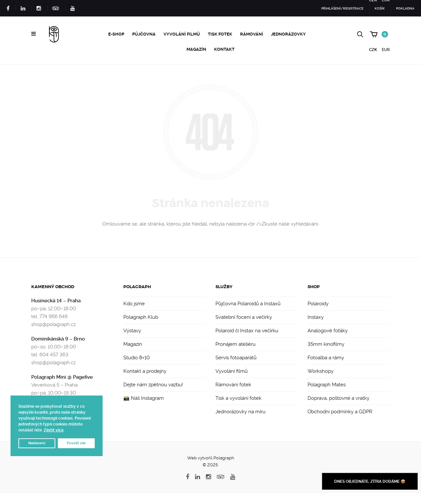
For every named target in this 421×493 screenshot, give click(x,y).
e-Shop (116, 34)
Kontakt (224, 49)
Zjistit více (53, 430)
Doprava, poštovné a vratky (338, 398)
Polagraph (137, 286)
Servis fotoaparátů (236, 358)
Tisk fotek (220, 34)
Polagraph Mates (327, 385)
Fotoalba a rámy (326, 358)
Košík (380, 8)
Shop (314, 286)
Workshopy (321, 371)
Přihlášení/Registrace (342, 8)
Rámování (251, 34)
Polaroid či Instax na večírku (246, 331)
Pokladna (405, 8)
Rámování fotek (233, 385)
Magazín (196, 49)
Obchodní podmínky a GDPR (340, 412)
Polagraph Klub (140, 317)
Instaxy (316, 317)
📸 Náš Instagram (143, 398)
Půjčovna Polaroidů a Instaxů (248, 304)
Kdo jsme (134, 304)
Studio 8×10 (136, 358)
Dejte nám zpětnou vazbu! (153, 385)
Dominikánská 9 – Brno (58, 339)
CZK (373, 50)
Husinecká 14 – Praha (56, 301)
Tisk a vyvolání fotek (238, 398)
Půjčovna (144, 34)
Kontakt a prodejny (144, 371)
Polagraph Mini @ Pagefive (62, 377)
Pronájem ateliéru (235, 344)
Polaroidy (318, 304)
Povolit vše (76, 443)
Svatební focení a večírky (243, 317)
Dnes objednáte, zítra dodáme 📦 (370, 481)
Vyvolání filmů (181, 34)
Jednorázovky (288, 34)
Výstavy (132, 331)
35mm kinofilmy (326, 344)
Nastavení (36, 443)
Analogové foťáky (328, 331)
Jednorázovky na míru (240, 412)
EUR (386, 50)
